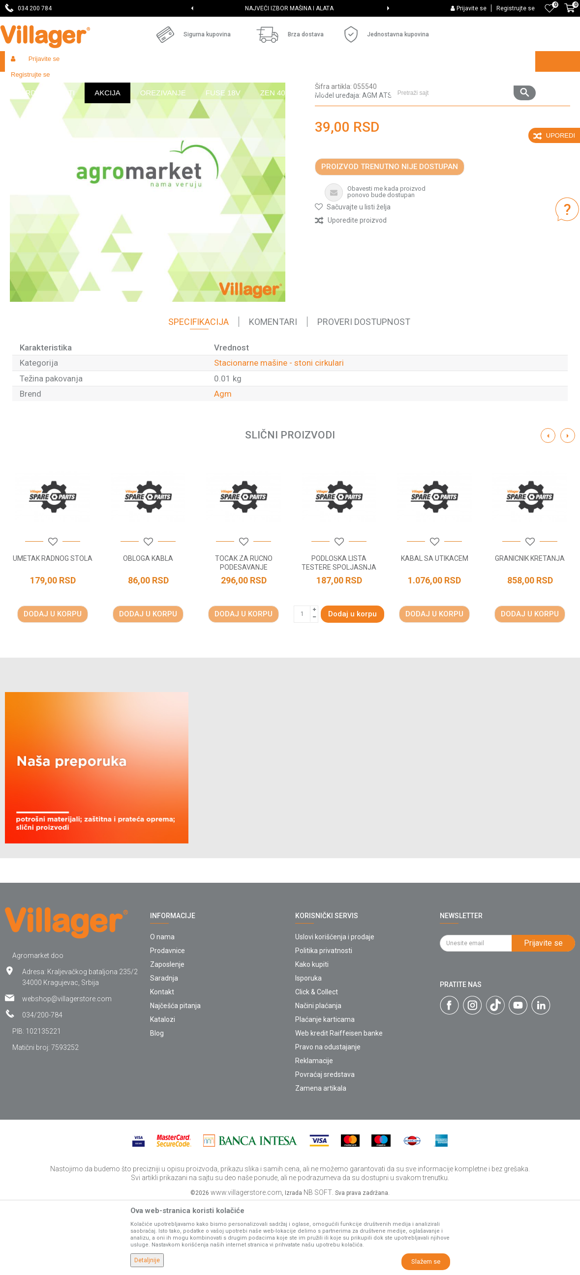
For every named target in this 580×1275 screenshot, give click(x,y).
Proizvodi (63, 82)
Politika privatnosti (323, 1022)
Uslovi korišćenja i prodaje (334, 1009)
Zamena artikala (320, 1160)
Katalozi (162, 1091)
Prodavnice (167, 1022)
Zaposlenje (167, 1036)
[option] (290, 8)
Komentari (273, 393)
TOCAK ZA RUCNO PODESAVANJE (244, 634)
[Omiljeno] (549, 8)
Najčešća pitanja (175, 1077)
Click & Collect (316, 1064)
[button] (462, 61)
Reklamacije (314, 1132)
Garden (94, 82)
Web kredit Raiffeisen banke (339, 1105)
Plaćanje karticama (325, 1091)
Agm (223, 465)
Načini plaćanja (318, 1077)
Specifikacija (198, 393)
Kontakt (162, 1064)
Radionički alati (133, 82)
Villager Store (24, 82)
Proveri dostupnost (363, 393)
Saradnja (164, 1050)
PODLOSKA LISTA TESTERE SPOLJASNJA (339, 634)
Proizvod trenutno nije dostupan (389, 238)
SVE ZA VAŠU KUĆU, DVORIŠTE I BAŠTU (289, 8)
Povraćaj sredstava (325, 1146)
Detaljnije (147, 1260)
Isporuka (308, 1050)
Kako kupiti (312, 1036)
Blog (157, 1105)
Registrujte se (515, 8)
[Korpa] (569, 13)
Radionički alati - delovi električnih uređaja (222, 82)
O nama (162, 1009)
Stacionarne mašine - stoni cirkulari (338, 82)
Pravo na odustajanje (328, 1119)
